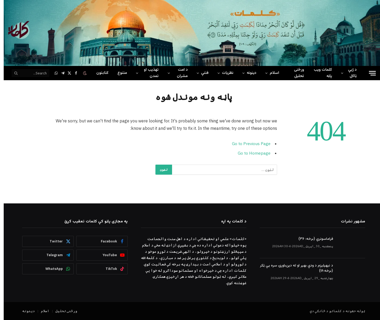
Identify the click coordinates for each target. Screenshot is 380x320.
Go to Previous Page (247, 143)
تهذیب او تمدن (147, 73)
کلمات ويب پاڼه (319, 73)
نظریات (224, 73)
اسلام (271, 73)
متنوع (118, 73)
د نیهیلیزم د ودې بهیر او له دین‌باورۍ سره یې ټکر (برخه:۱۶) (292, 268)
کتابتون (99, 73)
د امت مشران (178, 73)
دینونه (248, 73)
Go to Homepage (250, 152)
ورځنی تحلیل (295, 73)
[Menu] (368, 73)
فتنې (201, 73)
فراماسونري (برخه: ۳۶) (312, 239)
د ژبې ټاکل (348, 73)
